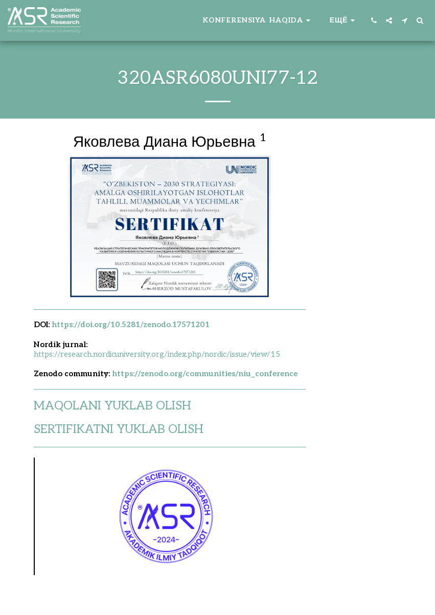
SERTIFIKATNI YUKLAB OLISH (118, 429)
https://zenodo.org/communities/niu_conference (204, 373)
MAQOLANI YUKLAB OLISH (112, 406)
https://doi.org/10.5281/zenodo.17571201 (131, 324)
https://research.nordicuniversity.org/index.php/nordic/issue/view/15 (157, 354)
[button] (258, 20)
